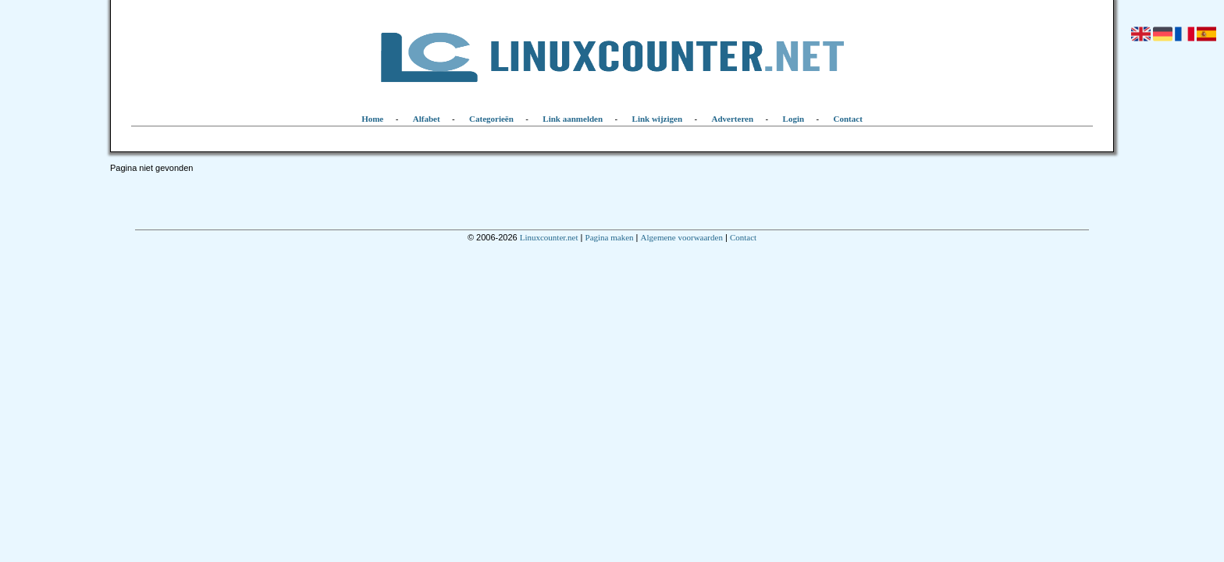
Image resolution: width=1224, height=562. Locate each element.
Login (794, 118)
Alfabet (426, 118)
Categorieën (491, 118)
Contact (848, 118)
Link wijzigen (657, 118)
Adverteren (733, 118)
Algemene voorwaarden (682, 237)
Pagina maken (609, 237)
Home (372, 118)
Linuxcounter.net (549, 237)
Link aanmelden (573, 118)
